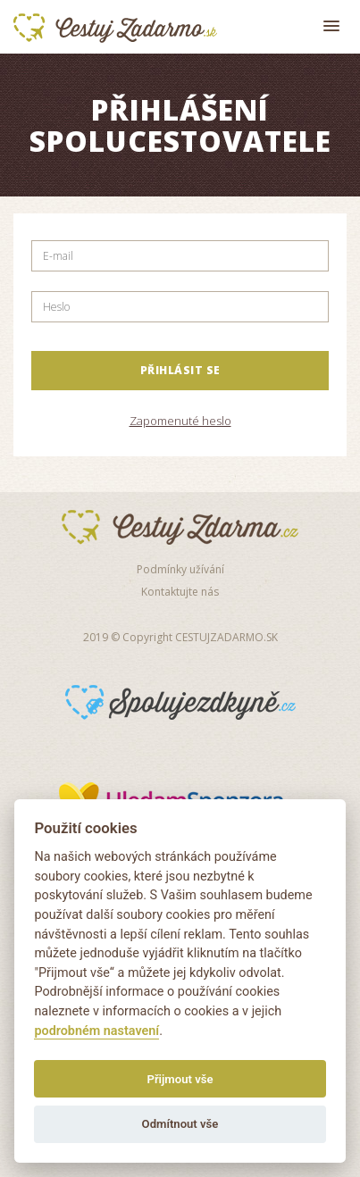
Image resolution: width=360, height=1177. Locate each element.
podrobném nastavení (96, 1031)
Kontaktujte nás (180, 591)
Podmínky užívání (180, 569)
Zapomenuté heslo (180, 421)
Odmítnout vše (180, 1124)
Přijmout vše (180, 1079)
